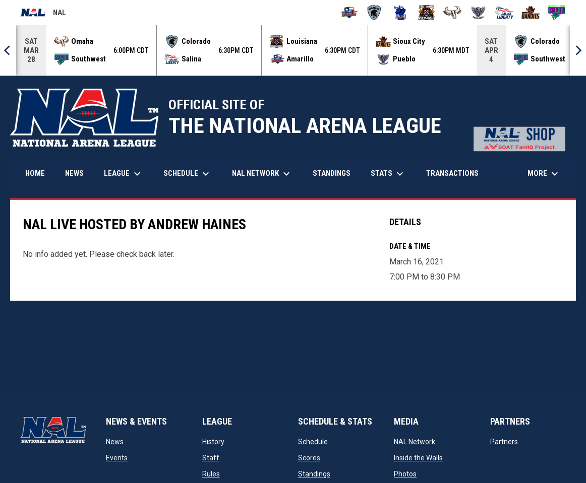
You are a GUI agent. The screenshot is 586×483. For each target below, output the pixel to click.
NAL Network (414, 442)
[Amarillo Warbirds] (348, 12)
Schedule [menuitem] (187, 174)
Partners (504, 442)
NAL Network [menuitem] (266, 174)
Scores (309, 458)
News (115, 442)
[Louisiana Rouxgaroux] (426, 12)
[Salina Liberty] (504, 12)
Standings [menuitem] (331, 173)
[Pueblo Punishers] (478, 12)
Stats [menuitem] (388, 174)
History (213, 442)
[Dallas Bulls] (400, 12)
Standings (314, 474)
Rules (211, 474)
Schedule (313, 442)
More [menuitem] (544, 174)
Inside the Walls (418, 458)
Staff (210, 458)
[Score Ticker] (293, 50)
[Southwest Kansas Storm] (556, 12)
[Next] (578, 50)
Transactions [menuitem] (452, 173)
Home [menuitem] (35, 173)
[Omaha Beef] (452, 12)
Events (117, 458)
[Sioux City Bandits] (530, 12)
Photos (405, 474)
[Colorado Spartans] (374, 12)
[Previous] (8, 50)
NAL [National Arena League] (43, 14)
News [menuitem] (74, 173)
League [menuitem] (123, 174)
